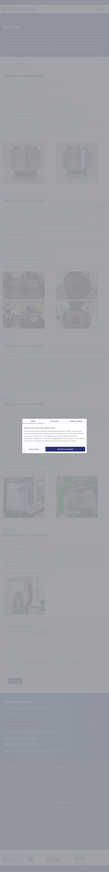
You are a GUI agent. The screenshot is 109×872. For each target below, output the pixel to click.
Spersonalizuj (34, 449)
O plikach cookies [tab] (76, 421)
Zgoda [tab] (33, 421)
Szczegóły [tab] (54, 421)
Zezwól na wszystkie (65, 449)
